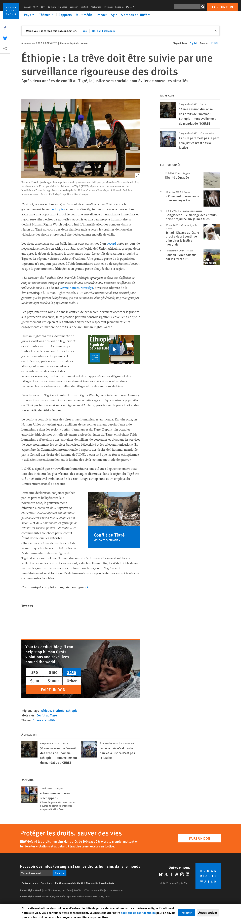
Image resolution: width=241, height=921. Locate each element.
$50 (34, 672)
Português (96, 6)
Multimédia (84, 14)
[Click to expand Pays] (29, 14)
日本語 (84, 6)
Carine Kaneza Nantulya (76, 288)
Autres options (208, 912)
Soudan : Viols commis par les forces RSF (181, 256)
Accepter (187, 912)
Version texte (107, 883)
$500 (34, 680)
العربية (27, 6)
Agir (114, 14)
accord (111, 244)
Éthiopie (71, 710)
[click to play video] (114, 349)
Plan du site (92, 883)
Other (72, 680)
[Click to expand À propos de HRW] (136, 14)
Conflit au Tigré (46, 715)
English (52, 6)
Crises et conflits (44, 720)
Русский (108, 6)
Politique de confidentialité (69, 883)
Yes (85, 31)
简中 (35, 6)
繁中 (43, 6)
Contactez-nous (29, 883)
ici (86, 587)
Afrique (46, 710)
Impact (102, 14)
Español (119, 6)
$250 (71, 672)
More (131, 6)
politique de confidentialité (138, 912)
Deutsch (74, 6)
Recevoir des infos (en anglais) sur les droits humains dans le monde (80, 866)
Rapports (65, 14)
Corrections (46, 883)
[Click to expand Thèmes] (46, 14)
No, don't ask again (103, 31)
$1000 (53, 680)
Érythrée (58, 710)
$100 (53, 672)
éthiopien (58, 209)
